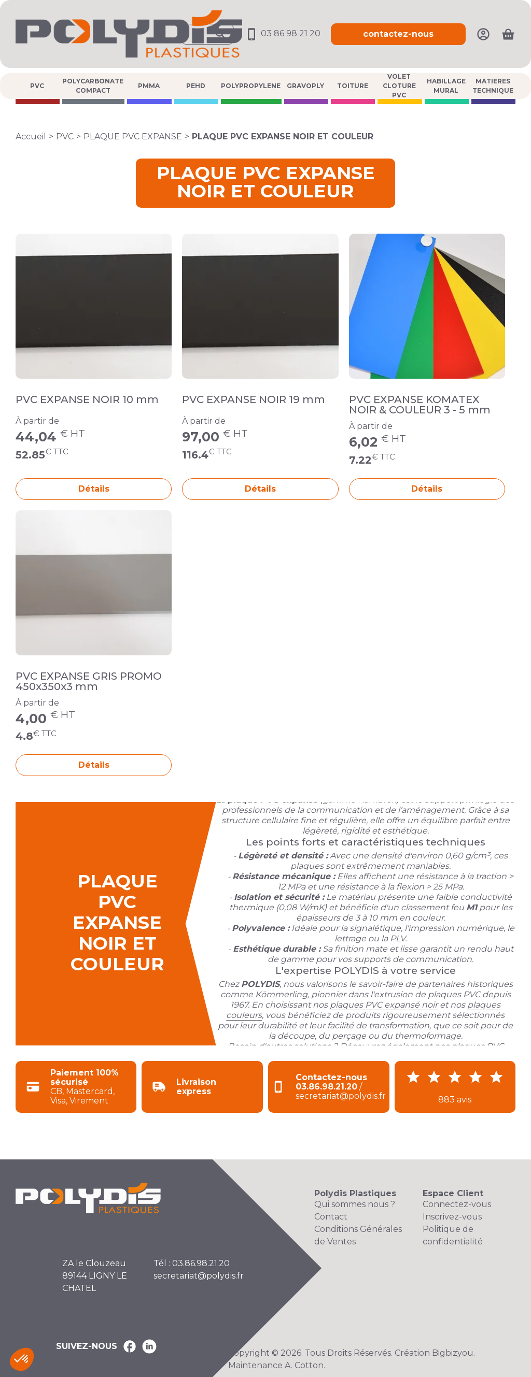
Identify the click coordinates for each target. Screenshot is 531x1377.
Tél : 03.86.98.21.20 (191, 1263)
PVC (37, 86)
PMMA (149, 86)
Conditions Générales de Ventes (358, 1235)
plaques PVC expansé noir (384, 1005)
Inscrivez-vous (452, 1217)
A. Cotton (304, 1365)
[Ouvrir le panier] (508, 34)
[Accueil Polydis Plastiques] (129, 33)
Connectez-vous (457, 1204)
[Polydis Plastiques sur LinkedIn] (149, 1346)
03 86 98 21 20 (282, 33)
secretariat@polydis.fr (198, 1276)
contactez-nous (398, 34)
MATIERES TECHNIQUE (492, 85)
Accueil (31, 136)
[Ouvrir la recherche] (207, 34)
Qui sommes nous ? (354, 1204)
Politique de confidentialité (453, 1235)
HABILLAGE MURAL (446, 85)
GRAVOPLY (305, 86)
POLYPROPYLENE (251, 86)
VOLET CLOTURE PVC (399, 86)
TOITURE (352, 86)
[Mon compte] (483, 33)
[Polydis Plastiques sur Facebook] (129, 1346)
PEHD (195, 86)
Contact (330, 1217)
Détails (93, 489)
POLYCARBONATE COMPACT (92, 85)
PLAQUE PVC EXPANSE (132, 136)
